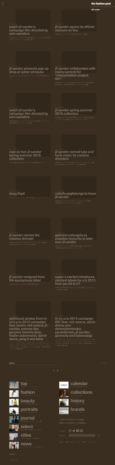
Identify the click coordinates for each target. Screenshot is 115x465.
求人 (79, 442)
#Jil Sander (95, 9)
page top (12, 454)
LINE (81, 430)
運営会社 (61, 442)
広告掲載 (67, 442)
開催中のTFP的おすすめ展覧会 (72, 423)
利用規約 (84, 442)
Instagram (70, 430)
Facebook (77, 430)
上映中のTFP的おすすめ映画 (71, 420)
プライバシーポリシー (92, 442)
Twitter (74, 430)
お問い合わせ (73, 442)
